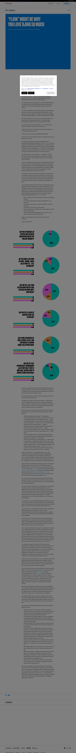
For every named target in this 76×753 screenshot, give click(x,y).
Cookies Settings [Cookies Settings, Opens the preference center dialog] (50, 92)
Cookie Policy (45, 88)
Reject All (24, 92)
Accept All (31, 92)
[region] (38, 85)
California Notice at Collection (33, 88)
